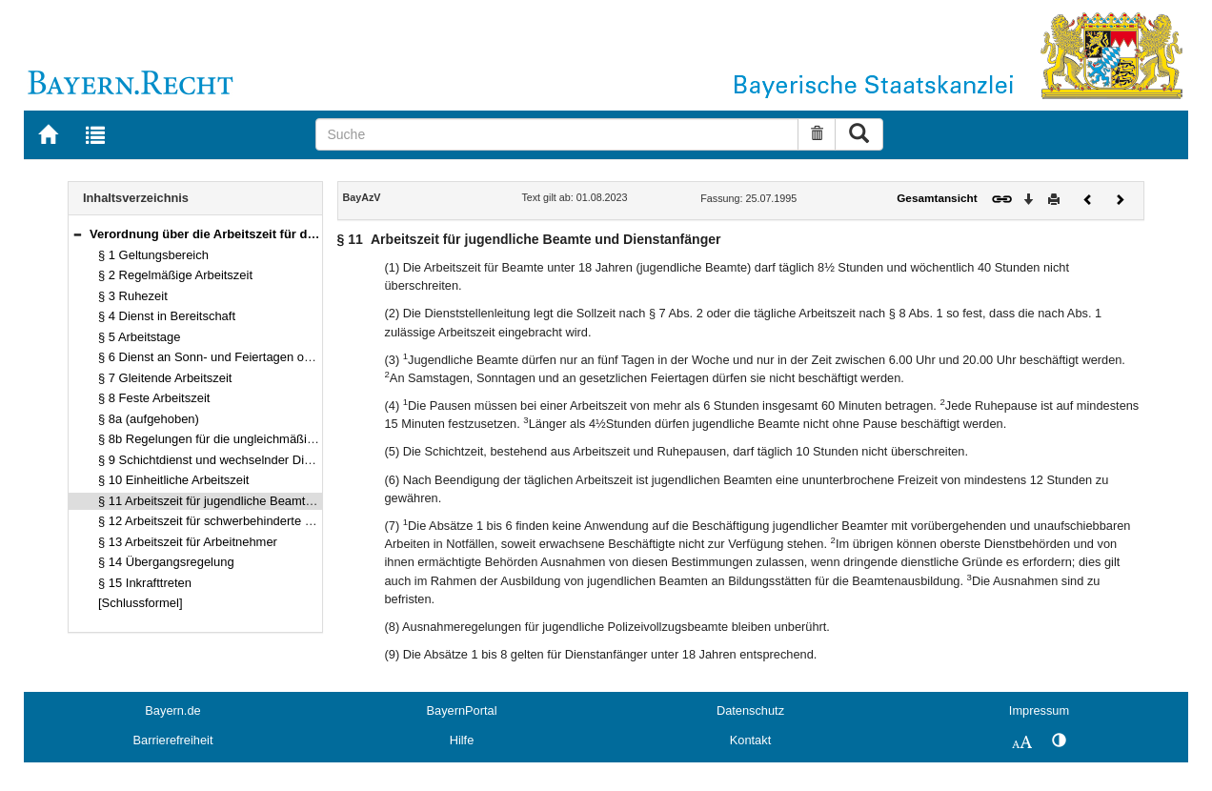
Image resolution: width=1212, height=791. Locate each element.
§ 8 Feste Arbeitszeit (154, 398)
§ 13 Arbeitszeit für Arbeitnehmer (187, 542)
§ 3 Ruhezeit (133, 296)
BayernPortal (462, 710)
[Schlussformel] (140, 603)
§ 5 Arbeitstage (139, 337)
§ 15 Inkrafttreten (145, 583)
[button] (77, 234)
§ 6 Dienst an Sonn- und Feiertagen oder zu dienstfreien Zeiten (270, 357)
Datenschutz (750, 710)
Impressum (1039, 710)
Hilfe (462, 740)
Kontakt (750, 740)
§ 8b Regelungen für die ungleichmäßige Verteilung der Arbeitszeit (279, 439)
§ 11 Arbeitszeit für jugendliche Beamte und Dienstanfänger (260, 501)
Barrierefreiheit (173, 740)
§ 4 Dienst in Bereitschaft (166, 316)
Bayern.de (172, 710)
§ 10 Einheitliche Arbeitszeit (173, 480)
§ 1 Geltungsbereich (153, 255)
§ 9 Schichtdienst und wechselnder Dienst (213, 460)
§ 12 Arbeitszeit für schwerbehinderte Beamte (222, 521)
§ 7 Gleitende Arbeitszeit (165, 378)
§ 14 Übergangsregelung (166, 562)
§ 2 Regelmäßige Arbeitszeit (175, 275)
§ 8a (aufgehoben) (148, 419)
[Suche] (556, 134)
